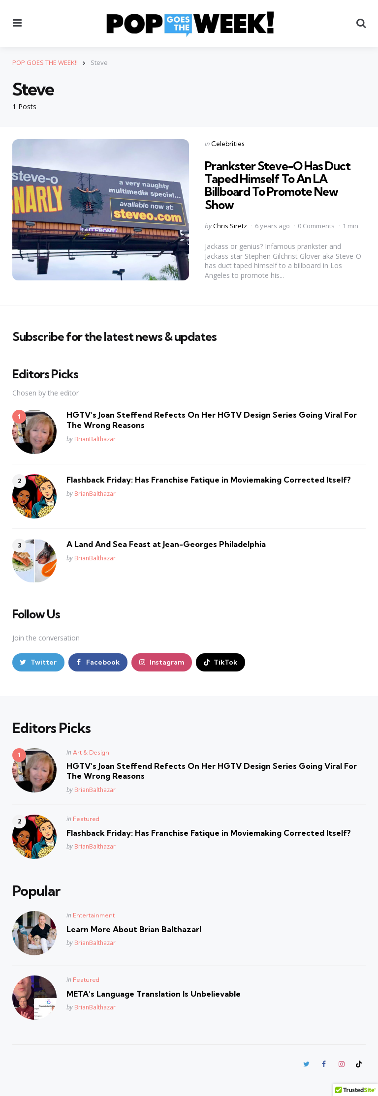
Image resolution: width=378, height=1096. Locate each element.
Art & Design (91, 752)
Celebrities (227, 144)
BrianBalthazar (95, 439)
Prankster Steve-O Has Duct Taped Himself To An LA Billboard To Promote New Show (277, 185)
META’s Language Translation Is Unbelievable (153, 994)
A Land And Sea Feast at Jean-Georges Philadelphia (166, 544)
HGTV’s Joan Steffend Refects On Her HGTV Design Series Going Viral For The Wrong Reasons (211, 420)
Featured (86, 818)
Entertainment (94, 915)
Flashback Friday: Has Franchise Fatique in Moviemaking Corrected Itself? (208, 480)
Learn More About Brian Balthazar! (133, 929)
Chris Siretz (230, 225)
